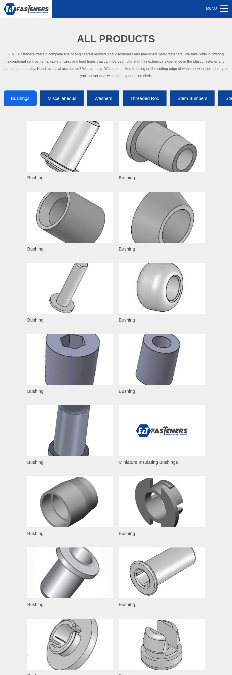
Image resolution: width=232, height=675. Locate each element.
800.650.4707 (45, 602)
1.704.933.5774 (47, 637)
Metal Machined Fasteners (158, 636)
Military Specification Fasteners (162, 616)
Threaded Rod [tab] (144, 98)
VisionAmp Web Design (129, 669)
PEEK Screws (148, 626)
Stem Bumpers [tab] (192, 98)
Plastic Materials (150, 607)
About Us (104, 607)
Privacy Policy (157, 669)
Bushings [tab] (20, 98)
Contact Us (106, 626)
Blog (100, 616)
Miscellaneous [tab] (62, 98)
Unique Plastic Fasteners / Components (169, 597)
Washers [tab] (103, 98)
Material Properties (152, 646)
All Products (106, 597)
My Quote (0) (116, 559)
